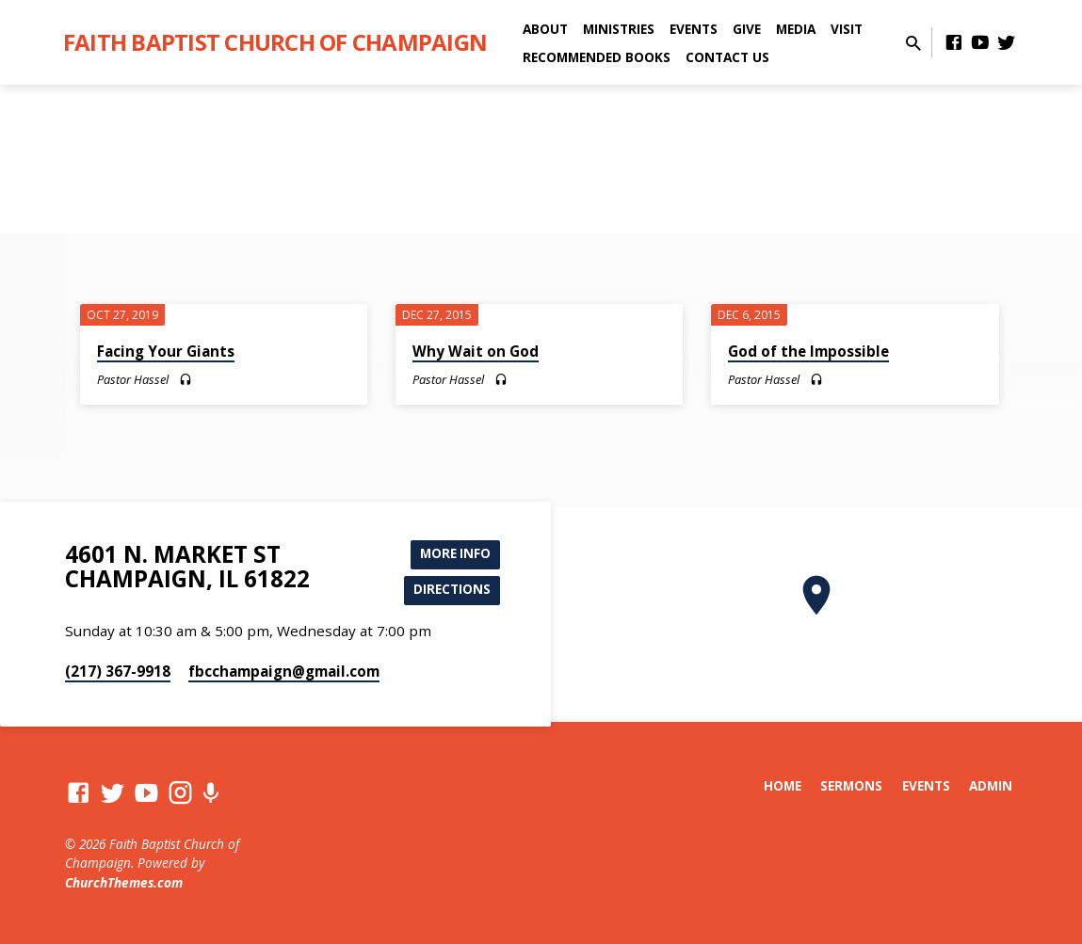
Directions (450, 589)
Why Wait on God (475, 351)
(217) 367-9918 (117, 671)
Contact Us (727, 57)
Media (796, 29)
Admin (990, 785)
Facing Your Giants (165, 351)
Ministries (618, 29)
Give (747, 29)
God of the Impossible (808, 351)
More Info (452, 551)
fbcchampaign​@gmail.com (284, 671)
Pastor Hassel (133, 379)
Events (694, 29)
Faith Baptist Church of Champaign (275, 41)
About (545, 29)
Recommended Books (596, 57)
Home (782, 785)
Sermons (851, 785)
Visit (847, 29)
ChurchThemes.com (124, 882)
